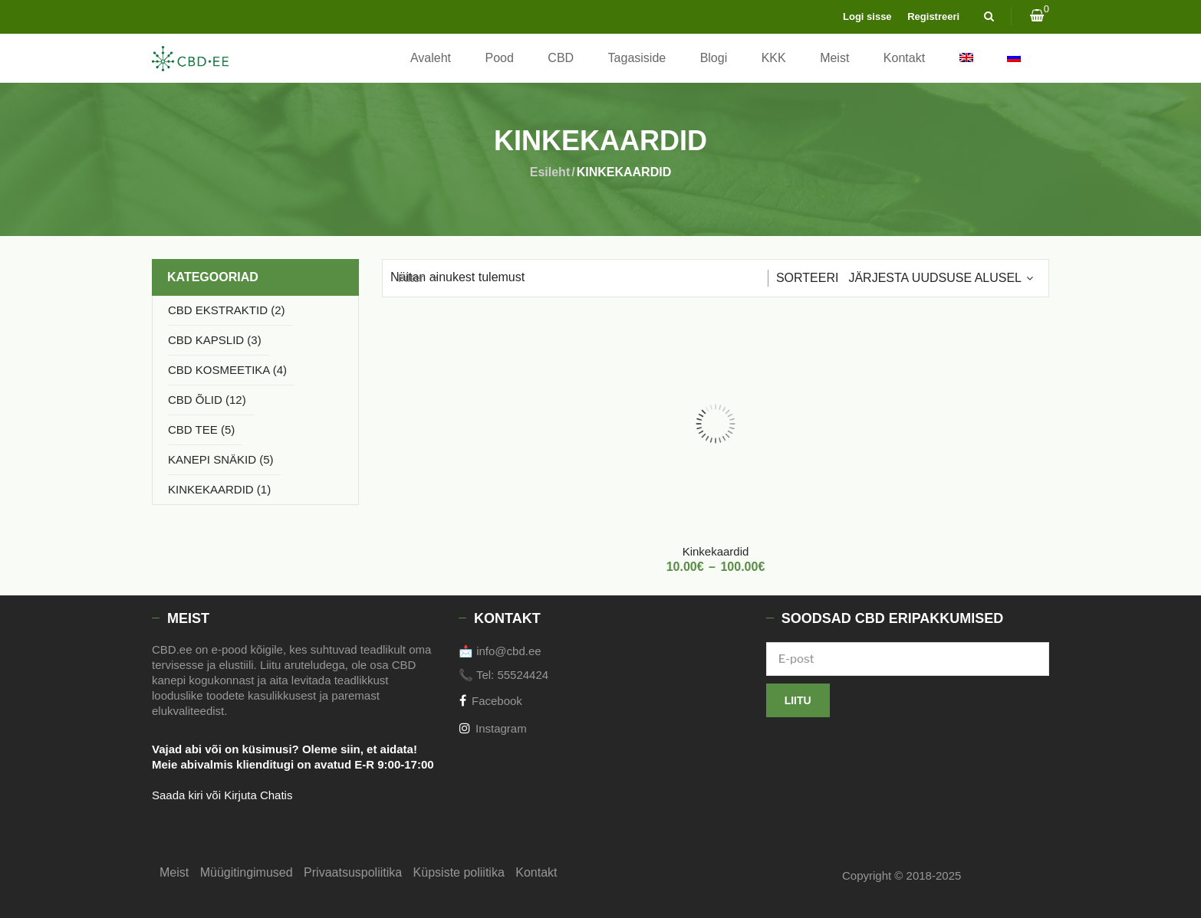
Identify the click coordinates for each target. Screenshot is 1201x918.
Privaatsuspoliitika (353, 872)
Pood (499, 57)
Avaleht (430, 57)
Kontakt (904, 57)
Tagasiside (637, 57)
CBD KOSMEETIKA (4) (227, 369)
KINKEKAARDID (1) (219, 489)
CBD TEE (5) (201, 429)
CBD (561, 57)
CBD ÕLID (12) (207, 399)
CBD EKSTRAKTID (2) (226, 309)
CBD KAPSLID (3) (215, 339)
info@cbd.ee (508, 650)
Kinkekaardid (716, 551)
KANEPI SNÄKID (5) (221, 459)
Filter (410, 277)
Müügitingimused (246, 872)
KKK (774, 57)
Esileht (550, 172)
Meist (834, 57)
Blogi (714, 57)
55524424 (522, 674)
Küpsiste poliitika (459, 872)
